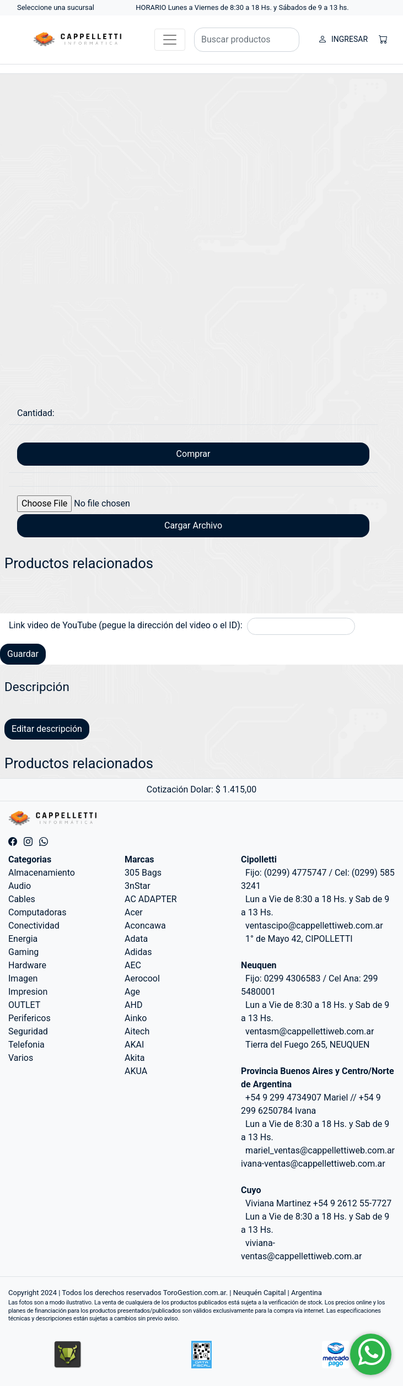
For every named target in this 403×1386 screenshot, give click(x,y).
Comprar (193, 454)
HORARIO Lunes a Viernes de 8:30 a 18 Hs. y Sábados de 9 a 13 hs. (242, 7)
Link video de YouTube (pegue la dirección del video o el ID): (126, 625)
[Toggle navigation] (169, 40)
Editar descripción (47, 729)
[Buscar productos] (246, 40)
